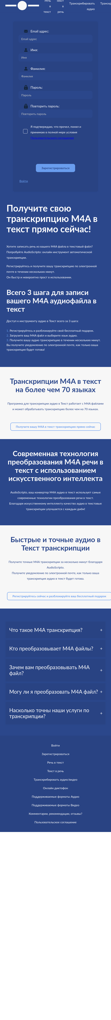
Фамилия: (38, 69)
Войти (23, 181)
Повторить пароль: (45, 106)
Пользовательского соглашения (52, 137)
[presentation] (46, 152)
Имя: (34, 50)
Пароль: (37, 87)
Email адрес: (40, 31)
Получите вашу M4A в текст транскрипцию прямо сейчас (55, 426)
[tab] (55, 630)
